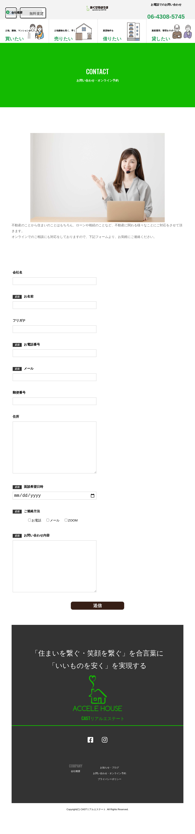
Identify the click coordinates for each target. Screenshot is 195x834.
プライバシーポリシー (109, 797)
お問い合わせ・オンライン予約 (109, 791)
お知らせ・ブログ (109, 785)
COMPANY (75, 786)
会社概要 (18, 19)
